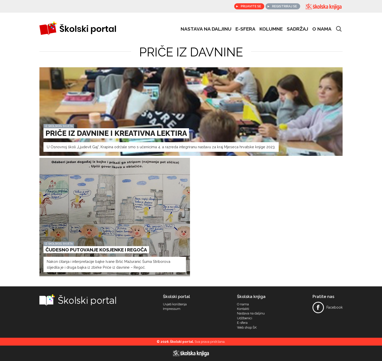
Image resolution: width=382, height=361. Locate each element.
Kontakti (243, 309)
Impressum (171, 309)
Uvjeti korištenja (175, 304)
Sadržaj (297, 29)
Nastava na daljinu (206, 29)
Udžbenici (244, 318)
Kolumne (271, 29)
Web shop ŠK (247, 327)
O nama (321, 29)
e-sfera (245, 29)
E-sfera (242, 323)
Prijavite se (250, 6)
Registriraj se (284, 6)
